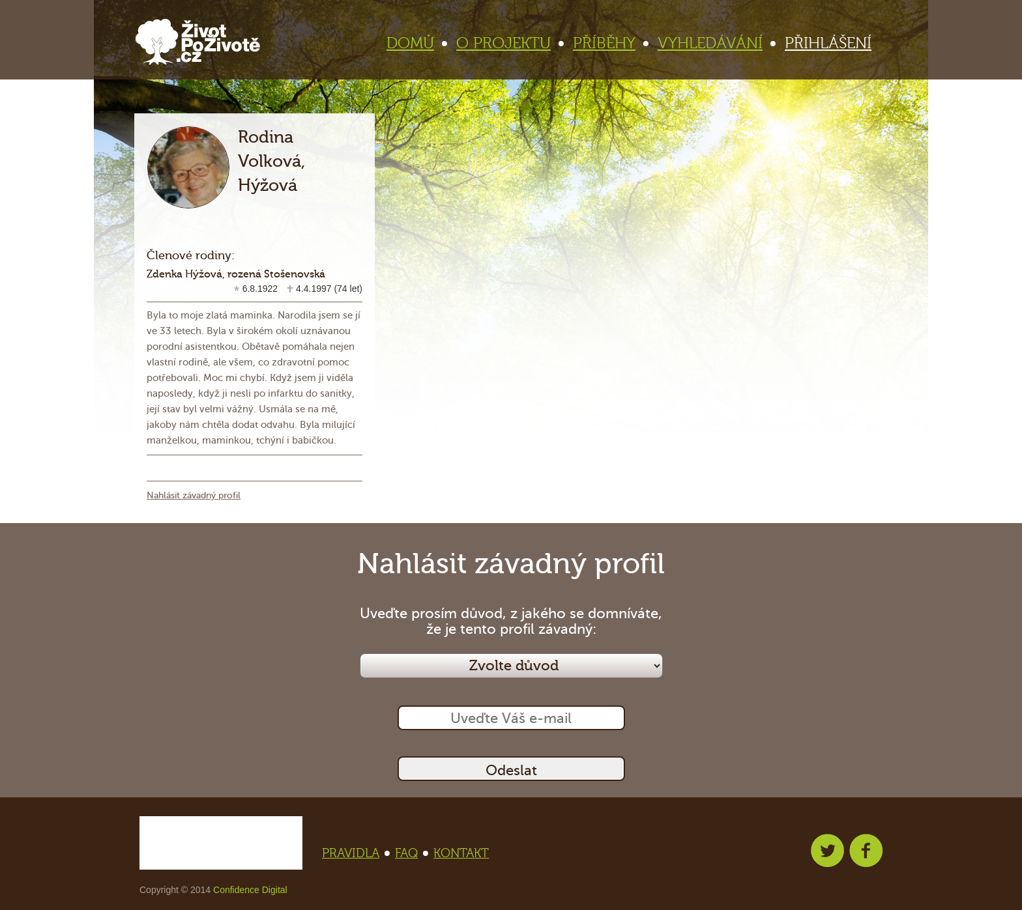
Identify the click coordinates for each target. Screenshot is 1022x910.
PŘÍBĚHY (610, 43)
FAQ (410, 853)
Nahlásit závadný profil (194, 495)
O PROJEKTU (509, 43)
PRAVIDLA (354, 853)
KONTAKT (461, 853)
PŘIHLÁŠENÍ (828, 43)
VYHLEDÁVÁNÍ (716, 43)
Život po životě (198, 42)
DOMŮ (416, 43)
